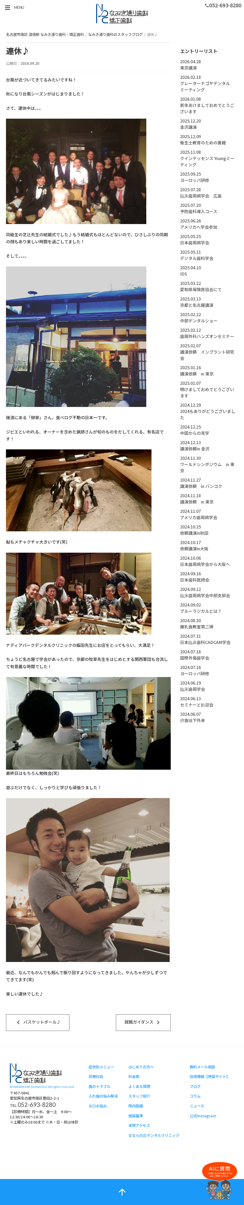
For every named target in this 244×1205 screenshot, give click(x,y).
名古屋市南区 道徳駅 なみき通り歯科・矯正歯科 (45, 34)
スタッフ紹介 (139, 1096)
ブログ (195, 1086)
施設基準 (135, 1115)
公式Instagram (203, 1115)
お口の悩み (98, 1105)
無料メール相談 (202, 1066)
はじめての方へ (141, 1066)
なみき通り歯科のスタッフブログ (115, 34)
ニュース (197, 1105)
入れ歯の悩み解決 (103, 1096)
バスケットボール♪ (38, 1022)
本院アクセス (139, 1125)
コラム (195, 1096)
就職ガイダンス (143, 1022)
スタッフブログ (122, 13)
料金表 (133, 1076)
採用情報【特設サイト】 (210, 1076)
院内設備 (135, 1105)
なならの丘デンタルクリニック (153, 1135)
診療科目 (96, 1076)
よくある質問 (139, 1086)
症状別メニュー (101, 1066)
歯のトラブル (99, 1086)
